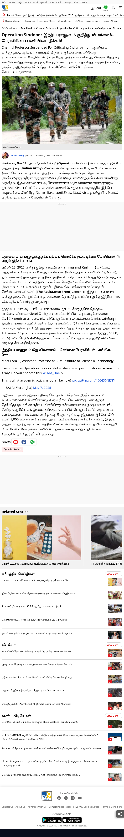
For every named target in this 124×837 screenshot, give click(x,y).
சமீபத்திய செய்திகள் (18, 573)
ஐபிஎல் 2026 (66, 15)
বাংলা (52, 2)
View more (114, 573)
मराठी (35, 2)
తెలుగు (28, 2)
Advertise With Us (37, 806)
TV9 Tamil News (10, 28)
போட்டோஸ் (64, 20)
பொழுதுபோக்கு (96, 15)
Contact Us (7, 806)
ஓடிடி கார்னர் (93, 20)
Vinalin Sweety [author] (17, 155)
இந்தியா (80, 15)
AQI (98, 8)
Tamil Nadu (27, 28)
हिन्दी (4, 2)
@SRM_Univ (51, 373)
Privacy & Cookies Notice (86, 806)
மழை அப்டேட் (47, 20)
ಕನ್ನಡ (20, 2)
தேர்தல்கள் (30, 20)
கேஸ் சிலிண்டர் (13, 20)
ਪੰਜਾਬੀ (59, 2)
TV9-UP (84, 2)
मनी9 (76, 2)
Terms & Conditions (112, 806)
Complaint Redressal (60, 806)
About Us (20, 806)
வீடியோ (78, 20)
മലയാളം (67, 2)
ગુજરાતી (43, 2)
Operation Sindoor (12, 449)
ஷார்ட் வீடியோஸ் (16, 715)
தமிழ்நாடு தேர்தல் (47, 15)
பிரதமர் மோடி (110, 20)
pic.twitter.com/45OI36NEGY (93, 380)
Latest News (14, 15)
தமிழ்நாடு (28, 15)
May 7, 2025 (42, 387)
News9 (12, 2)
